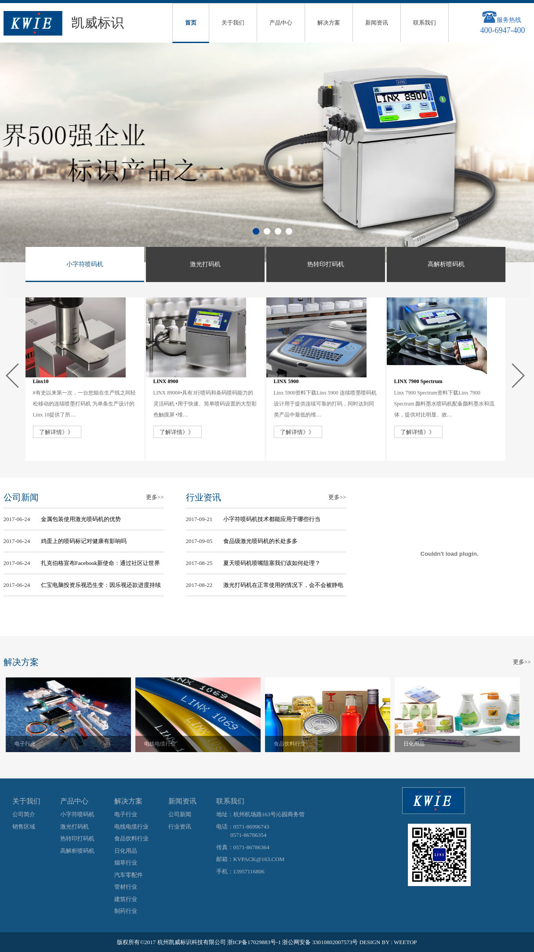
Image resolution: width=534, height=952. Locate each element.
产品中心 (280, 22)
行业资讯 (179, 826)
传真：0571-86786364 (242, 847)
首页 (190, 22)
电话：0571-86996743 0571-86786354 (242, 831)
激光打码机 (74, 826)
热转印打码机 (77, 838)
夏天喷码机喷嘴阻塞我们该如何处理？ (271, 563)
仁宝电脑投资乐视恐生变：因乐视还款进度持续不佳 (101, 588)
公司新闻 (179, 814)
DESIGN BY (375, 942)
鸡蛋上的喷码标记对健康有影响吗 (84, 541)
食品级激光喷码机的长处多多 (260, 541)
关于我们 (233, 22)
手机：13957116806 (240, 871)
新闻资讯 (376, 22)
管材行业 (125, 886)
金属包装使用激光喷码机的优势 (81, 519)
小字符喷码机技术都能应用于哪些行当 (271, 519)
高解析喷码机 (77, 850)
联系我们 (424, 22)
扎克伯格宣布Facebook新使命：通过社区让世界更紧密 (100, 566)
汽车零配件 (128, 875)
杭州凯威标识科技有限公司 (191, 942)
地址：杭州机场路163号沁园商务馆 (260, 814)
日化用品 (414, 744)
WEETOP (405, 942)
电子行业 (25, 744)
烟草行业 (125, 862)
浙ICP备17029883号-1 (254, 942)
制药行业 (125, 911)
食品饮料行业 (289, 744)
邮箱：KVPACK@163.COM (250, 859)
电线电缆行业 (160, 744)
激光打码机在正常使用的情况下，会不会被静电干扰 (283, 588)
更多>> (155, 497)
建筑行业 (125, 899)
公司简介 (23, 814)
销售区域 (23, 826)
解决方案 (328, 22)
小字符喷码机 (77, 814)
